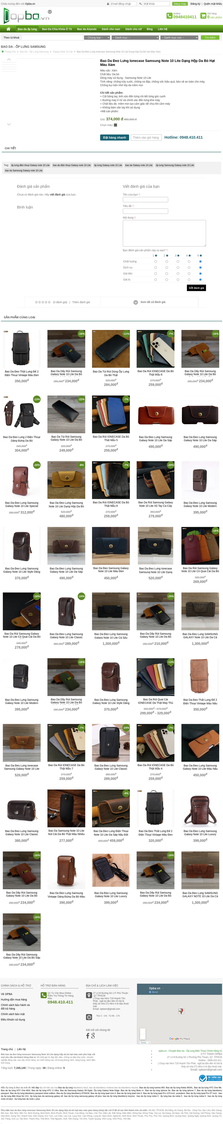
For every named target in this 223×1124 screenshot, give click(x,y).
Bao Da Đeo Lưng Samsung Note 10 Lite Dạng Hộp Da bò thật (66, 506)
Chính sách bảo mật (13, 1014)
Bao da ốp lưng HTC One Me (207, 1087)
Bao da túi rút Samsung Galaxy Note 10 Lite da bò (66, 438)
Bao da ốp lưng (27, 29)
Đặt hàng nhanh (114, 137)
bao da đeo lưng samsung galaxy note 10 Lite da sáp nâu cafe (66, 571)
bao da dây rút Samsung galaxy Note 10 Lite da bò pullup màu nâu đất (155, 637)
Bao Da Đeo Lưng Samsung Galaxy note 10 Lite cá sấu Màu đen (111, 637)
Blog (150, 29)
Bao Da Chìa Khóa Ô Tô (57, 29)
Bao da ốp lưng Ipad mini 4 (103, 1093)
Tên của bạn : (131, 194)
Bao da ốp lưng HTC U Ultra (45, 1090)
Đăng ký (195, 3)
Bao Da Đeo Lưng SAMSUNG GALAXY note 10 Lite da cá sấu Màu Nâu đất (200, 637)
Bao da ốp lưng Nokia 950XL (179, 1087)
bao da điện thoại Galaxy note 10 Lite (72, 165)
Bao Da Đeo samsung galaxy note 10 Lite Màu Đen (111, 570)
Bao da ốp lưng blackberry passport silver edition (32, 1093)
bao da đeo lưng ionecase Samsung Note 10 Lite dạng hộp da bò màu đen (155, 572)
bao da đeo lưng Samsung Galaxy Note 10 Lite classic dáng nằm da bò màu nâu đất (21, 834)
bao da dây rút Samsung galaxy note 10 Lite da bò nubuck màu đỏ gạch (21, 896)
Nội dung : (129, 217)
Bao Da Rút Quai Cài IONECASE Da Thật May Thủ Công (155, 703)
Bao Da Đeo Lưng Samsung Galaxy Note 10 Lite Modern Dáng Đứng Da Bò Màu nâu (200, 506)
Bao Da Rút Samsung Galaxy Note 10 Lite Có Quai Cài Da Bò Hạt (200, 571)
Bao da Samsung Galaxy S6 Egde (76, 1090)
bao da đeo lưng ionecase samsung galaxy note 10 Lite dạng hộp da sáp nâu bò (21, 769)
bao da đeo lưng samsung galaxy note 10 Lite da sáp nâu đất (200, 440)
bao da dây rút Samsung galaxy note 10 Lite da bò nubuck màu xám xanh (66, 374)
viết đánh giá (57, 194)
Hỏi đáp (35, 1087)
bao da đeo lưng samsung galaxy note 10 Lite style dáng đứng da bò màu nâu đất (21, 572)
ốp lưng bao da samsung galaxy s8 (46, 1096)
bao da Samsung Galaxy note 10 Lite (23, 170)
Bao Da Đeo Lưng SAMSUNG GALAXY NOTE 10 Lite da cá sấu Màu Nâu (200, 896)
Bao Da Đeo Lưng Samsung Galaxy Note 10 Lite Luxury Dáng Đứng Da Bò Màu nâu (200, 834)
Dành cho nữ (133, 29)
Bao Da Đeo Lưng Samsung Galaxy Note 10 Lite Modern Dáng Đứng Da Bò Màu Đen (21, 703)
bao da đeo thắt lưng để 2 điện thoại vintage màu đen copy (156, 834)
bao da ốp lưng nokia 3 (147, 1096)
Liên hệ (162, 29)
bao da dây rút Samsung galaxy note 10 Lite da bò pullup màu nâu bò (200, 374)
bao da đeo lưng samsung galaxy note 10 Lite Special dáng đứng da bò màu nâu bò (21, 506)
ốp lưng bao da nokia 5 (171, 1096)
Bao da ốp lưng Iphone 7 (184, 1090)
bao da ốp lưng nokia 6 (195, 1096)
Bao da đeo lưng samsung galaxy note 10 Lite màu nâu (200, 767)
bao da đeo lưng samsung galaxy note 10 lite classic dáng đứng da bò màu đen (111, 769)
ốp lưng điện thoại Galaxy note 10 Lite (30, 165)
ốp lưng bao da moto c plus (27, 1099)
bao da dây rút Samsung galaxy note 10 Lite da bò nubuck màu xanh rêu (66, 702)
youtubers (180, 1093)
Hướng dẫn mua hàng (14, 999)
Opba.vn (30, 3)
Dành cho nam (111, 29)
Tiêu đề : (128, 206)
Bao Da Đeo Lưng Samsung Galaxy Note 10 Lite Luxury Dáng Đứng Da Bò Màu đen (111, 896)
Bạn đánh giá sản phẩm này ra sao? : (145, 250)
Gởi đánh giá (196, 288)
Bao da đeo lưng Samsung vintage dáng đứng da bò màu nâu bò (66, 896)
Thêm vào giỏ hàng (146, 137)
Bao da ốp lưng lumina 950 (152, 1087)
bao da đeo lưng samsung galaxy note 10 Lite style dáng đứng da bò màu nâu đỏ (111, 703)
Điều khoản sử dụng (13, 1019)
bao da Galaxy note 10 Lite (138, 165)
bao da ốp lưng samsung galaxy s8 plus (83, 1096)
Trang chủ (7, 1049)
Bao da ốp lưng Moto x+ (132, 1090)
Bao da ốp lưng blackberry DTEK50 (73, 1093)
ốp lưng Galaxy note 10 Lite (108, 165)
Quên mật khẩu (213, 3)
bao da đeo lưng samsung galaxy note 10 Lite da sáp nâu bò (155, 440)
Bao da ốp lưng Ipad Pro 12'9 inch (159, 1093)
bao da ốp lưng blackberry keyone (119, 1096)
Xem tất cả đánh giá (149, 302)
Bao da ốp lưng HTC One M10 (15, 1090)
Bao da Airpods (87, 29)
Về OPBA (6, 994)
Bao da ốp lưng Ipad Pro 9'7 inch (201, 1093)
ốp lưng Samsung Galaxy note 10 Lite (175, 165)
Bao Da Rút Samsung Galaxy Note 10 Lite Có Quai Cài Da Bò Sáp (21, 636)
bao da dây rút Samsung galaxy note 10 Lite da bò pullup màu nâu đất (155, 896)
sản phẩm (214, 17)
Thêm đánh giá (81, 302)
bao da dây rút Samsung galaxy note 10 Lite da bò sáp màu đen (21, 957)
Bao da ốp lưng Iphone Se (157, 1090)
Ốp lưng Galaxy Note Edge (106, 1090)
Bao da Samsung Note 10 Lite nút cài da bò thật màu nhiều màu (66, 834)
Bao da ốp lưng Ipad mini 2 (129, 1093)
